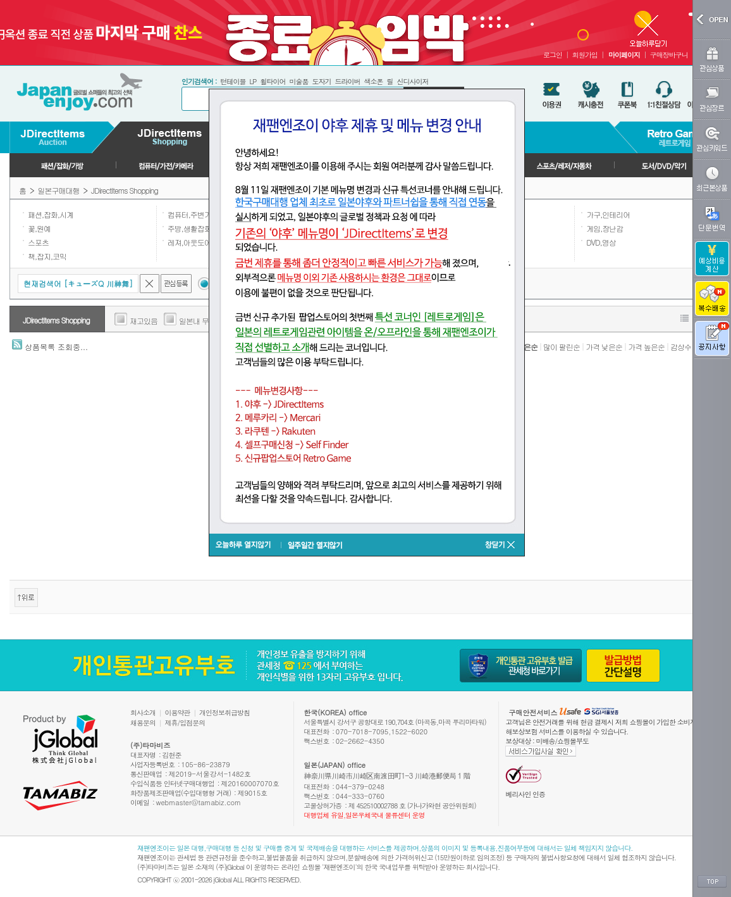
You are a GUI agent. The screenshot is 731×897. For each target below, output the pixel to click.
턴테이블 (232, 81)
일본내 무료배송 (204, 320)
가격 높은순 (646, 346)
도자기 (321, 81)
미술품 (298, 81)
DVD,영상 (601, 242)
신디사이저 (412, 81)
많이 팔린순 (561, 346)
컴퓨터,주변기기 (193, 214)
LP (252, 81)
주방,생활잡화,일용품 (201, 228)
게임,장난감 (604, 228)
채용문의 (143, 722)
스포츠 (38, 242)
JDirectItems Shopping (124, 190)
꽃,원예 (39, 228)
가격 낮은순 (604, 346)
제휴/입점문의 (185, 722)
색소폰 (373, 81)
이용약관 (177, 712)
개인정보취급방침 (224, 712)
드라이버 (347, 81)
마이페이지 (624, 55)
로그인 (552, 55)
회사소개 (143, 712)
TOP (712, 881)
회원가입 (585, 55)
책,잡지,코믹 (47, 256)
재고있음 (143, 320)
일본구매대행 (59, 190)
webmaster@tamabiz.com (199, 802)
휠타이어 (272, 81)
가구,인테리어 (608, 214)
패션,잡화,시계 (50, 214)
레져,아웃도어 (189, 242)
